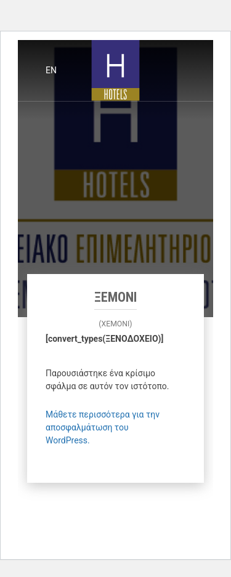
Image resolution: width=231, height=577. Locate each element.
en (51, 70)
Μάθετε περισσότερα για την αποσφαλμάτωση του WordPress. (103, 427)
